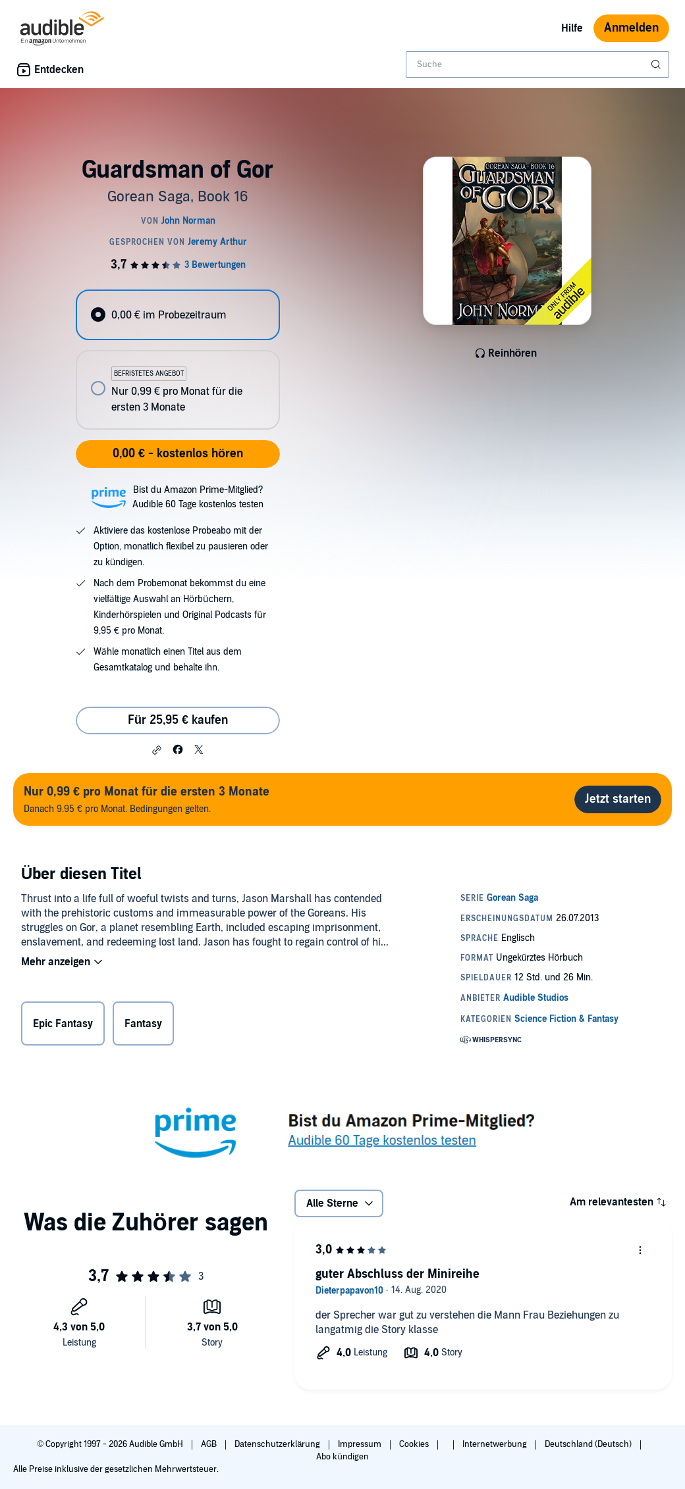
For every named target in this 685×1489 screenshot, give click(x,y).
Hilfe (572, 28)
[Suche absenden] (657, 64)
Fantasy (143, 1023)
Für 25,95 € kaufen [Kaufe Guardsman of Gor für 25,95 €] (178, 720)
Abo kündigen (342, 1456)
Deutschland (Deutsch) (589, 1444)
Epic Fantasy (63, 1023)
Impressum (360, 1444)
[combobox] (537, 64)
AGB (210, 1444)
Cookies (415, 1444)
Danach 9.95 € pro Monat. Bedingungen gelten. (146, 799)
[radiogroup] (177, 360)
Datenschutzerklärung (278, 1444)
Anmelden (631, 28)
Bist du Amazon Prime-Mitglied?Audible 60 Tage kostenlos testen (197, 497)
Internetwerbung (495, 1444)
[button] (156, 750)
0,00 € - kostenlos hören (178, 454)
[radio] (177, 315)
